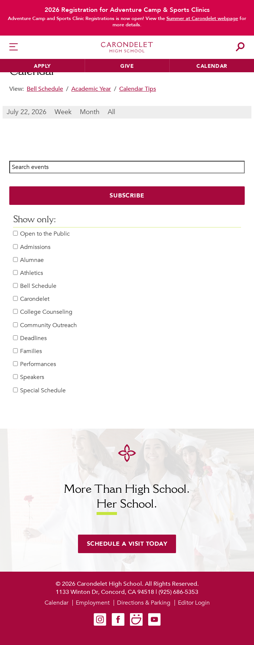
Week (63, 112)
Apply (42, 66)
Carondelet (31, 299)
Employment (93, 603)
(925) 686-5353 (178, 592)
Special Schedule (39, 390)
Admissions (32, 247)
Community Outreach (45, 325)
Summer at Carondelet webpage (202, 18)
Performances (34, 364)
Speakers (28, 377)
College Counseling (42, 312)
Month (90, 112)
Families (27, 351)
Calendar (211, 66)
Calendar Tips (137, 89)
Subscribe (127, 196)
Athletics (28, 273)
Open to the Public (41, 233)
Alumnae (28, 260)
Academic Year (91, 89)
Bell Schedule (45, 89)
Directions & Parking (143, 603)
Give (127, 66)
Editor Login (194, 603)
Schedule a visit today (127, 544)
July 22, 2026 (26, 112)
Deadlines (30, 338)
